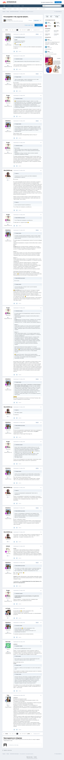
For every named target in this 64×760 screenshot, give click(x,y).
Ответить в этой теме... (14, 745)
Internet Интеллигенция (18, 21)
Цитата (20, 51)
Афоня (58, 25)
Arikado (8, 546)
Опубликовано (19, 34)
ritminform (10, 19)
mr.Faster (8, 608)
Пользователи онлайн (33, 8)
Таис (8, 695)
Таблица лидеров (42, 8)
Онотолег (8, 641)
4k (8, 65)
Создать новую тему (29, 25)
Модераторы (25, 8)
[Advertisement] (53, 84)
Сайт (4, 6)
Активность (9, 5)
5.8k (8, 416)
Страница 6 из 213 (36, 29)
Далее (28, 29)
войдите (38, 739)
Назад (6, 29)
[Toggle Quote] (15, 37)
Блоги (19, 8)
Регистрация (58, 2)
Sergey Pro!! (50, 25)
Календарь (10, 8)
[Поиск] (48, 6)
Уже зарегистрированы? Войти (47, 2)
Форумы (4, 8)
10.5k (8, 704)
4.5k (8, 43)
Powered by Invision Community (32, 758)
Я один (8, 55)
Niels (49, 22)
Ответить (39, 25)
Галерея (15, 8)
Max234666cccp (8, 170)
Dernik (58, 22)
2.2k (8, 555)
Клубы (23, 5)
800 (8, 651)
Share (30, 20)
